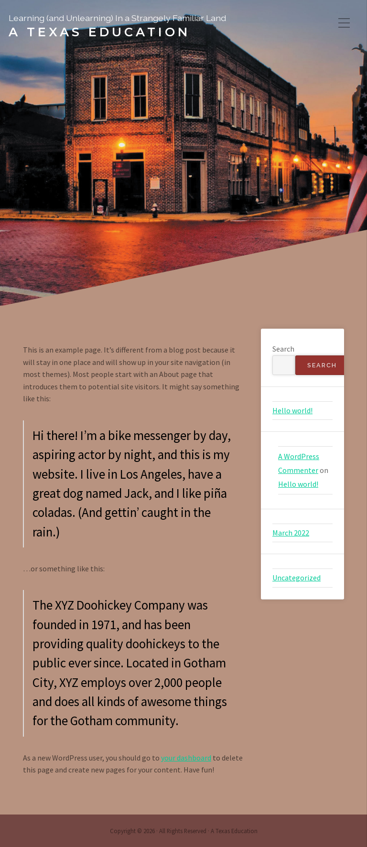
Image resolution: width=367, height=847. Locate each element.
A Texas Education (99, 32)
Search (283, 349)
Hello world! (292, 410)
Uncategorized (296, 577)
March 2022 (290, 532)
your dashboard (186, 757)
